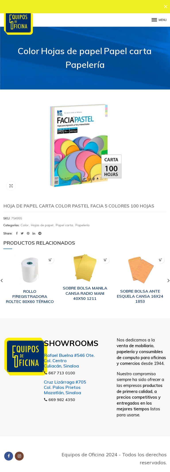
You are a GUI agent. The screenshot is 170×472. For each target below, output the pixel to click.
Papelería (85, 63)
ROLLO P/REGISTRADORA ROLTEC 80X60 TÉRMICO (30, 295)
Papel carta (128, 49)
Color (28, 49)
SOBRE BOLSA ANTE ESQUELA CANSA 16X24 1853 (140, 294)
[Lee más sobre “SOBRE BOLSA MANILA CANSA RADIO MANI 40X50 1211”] (105, 258)
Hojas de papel (71, 49)
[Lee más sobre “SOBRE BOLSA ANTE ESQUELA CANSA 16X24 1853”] (160, 258)
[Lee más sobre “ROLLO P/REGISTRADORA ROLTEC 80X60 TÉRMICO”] (50, 258)
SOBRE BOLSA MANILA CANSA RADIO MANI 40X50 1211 (85, 291)
